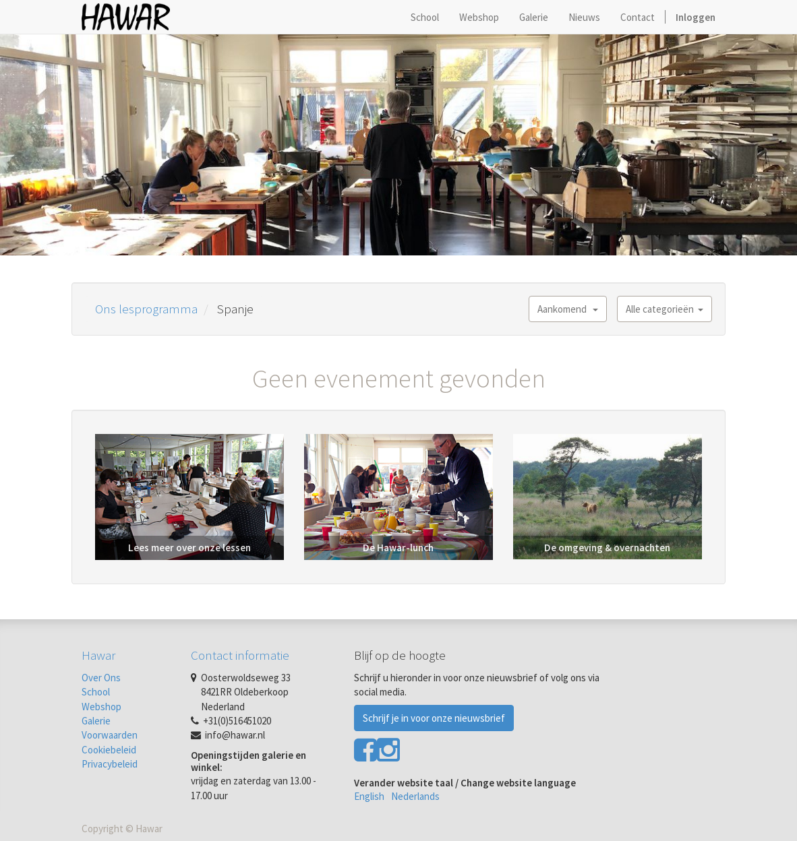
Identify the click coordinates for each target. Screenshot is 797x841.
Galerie (96, 720)
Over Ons (101, 677)
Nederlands (415, 796)
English (369, 796)
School (96, 691)
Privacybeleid (110, 763)
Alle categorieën (664, 309)
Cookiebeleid (109, 749)
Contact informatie (240, 655)
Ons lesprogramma (146, 309)
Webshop (101, 706)
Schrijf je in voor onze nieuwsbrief (434, 718)
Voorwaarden (110, 734)
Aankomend (567, 309)
